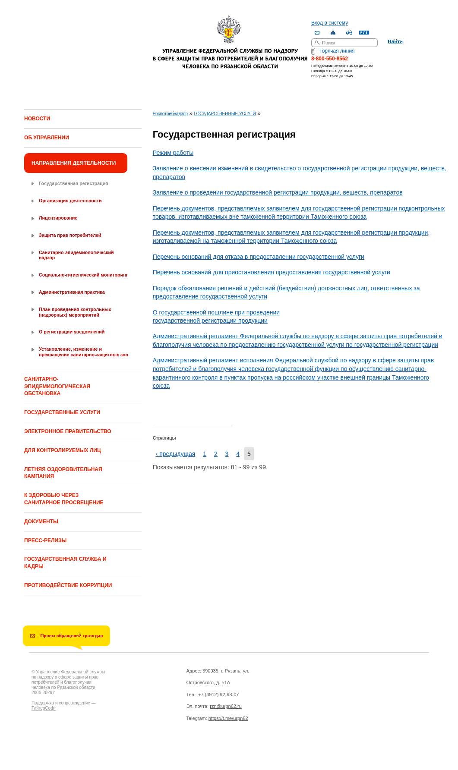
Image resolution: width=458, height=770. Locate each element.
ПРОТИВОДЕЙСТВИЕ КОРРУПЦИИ (68, 585)
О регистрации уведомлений (71, 331)
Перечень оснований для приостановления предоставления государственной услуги (271, 272)
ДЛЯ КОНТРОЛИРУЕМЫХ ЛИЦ (62, 450)
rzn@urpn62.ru (226, 706)
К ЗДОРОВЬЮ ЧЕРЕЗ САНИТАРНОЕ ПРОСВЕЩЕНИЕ (64, 499)
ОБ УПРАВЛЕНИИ (46, 138)
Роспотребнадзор (170, 113)
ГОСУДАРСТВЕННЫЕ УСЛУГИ (62, 412)
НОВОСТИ (37, 119)
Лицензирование (58, 217)
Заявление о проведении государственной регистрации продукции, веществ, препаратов (278, 192)
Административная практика (72, 292)
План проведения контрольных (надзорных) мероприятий (75, 312)
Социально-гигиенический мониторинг (83, 274)
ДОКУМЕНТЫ (41, 522)
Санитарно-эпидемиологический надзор (76, 255)
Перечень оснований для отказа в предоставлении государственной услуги (258, 256)
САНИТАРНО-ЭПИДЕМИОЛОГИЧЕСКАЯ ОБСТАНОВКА (57, 386)
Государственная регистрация (73, 183)
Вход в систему (329, 23)
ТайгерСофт (44, 708)
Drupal (69, 753)
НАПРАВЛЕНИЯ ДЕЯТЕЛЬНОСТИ (74, 163)
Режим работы (173, 152)
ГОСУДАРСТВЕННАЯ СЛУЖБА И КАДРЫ (65, 562)
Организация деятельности (70, 200)
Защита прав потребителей (70, 235)
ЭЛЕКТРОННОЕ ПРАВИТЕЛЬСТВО (67, 431)
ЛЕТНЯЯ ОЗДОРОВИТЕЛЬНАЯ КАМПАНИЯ (63, 473)
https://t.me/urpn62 (228, 718)
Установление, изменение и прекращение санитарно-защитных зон (83, 351)
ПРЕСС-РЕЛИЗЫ (45, 540)
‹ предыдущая (176, 453)
